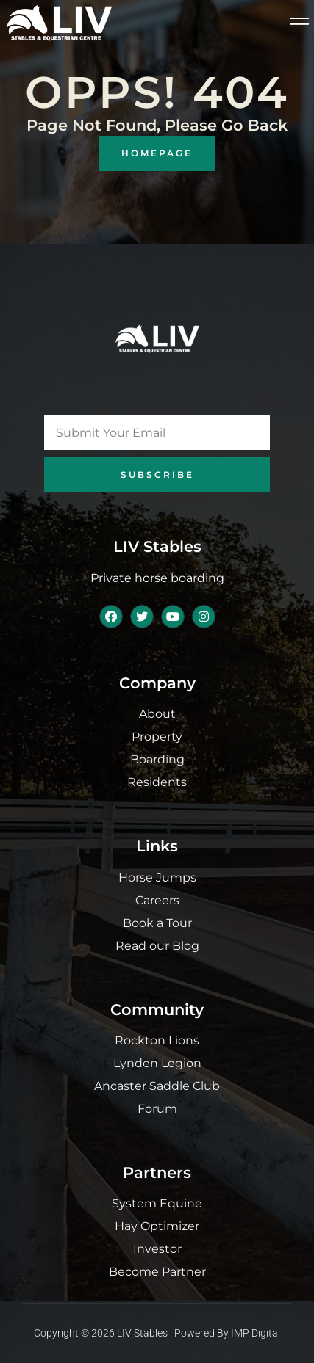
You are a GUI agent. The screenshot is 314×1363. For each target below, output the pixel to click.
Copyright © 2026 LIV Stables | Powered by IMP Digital (157, 1333)
